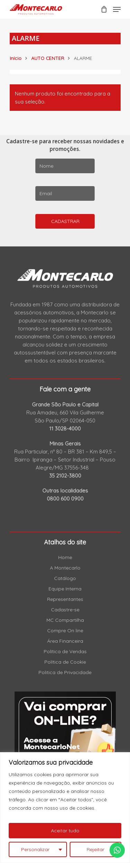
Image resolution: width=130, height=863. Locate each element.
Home (65, 557)
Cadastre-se (65, 609)
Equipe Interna (65, 589)
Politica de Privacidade (65, 672)
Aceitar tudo (65, 830)
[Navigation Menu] (117, 9)
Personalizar (35, 849)
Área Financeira (65, 641)
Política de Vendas (65, 651)
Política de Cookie (65, 662)
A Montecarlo (65, 568)
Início (15, 58)
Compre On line (65, 630)
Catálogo (65, 578)
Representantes (65, 599)
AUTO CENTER (47, 58)
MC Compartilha (65, 620)
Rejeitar (95, 849)
